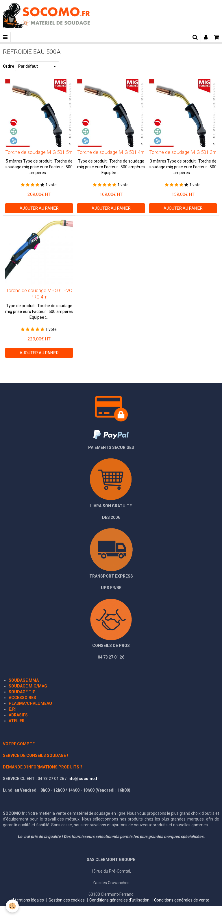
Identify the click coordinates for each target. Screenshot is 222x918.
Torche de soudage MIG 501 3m (183, 152)
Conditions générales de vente (181, 900)
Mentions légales (28, 900)
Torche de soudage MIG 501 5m (39, 152)
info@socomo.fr (83, 778)
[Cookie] (12, 906)
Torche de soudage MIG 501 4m (111, 152)
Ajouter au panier (39, 208)
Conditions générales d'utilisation (119, 900)
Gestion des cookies (67, 900)
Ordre (8, 66)
